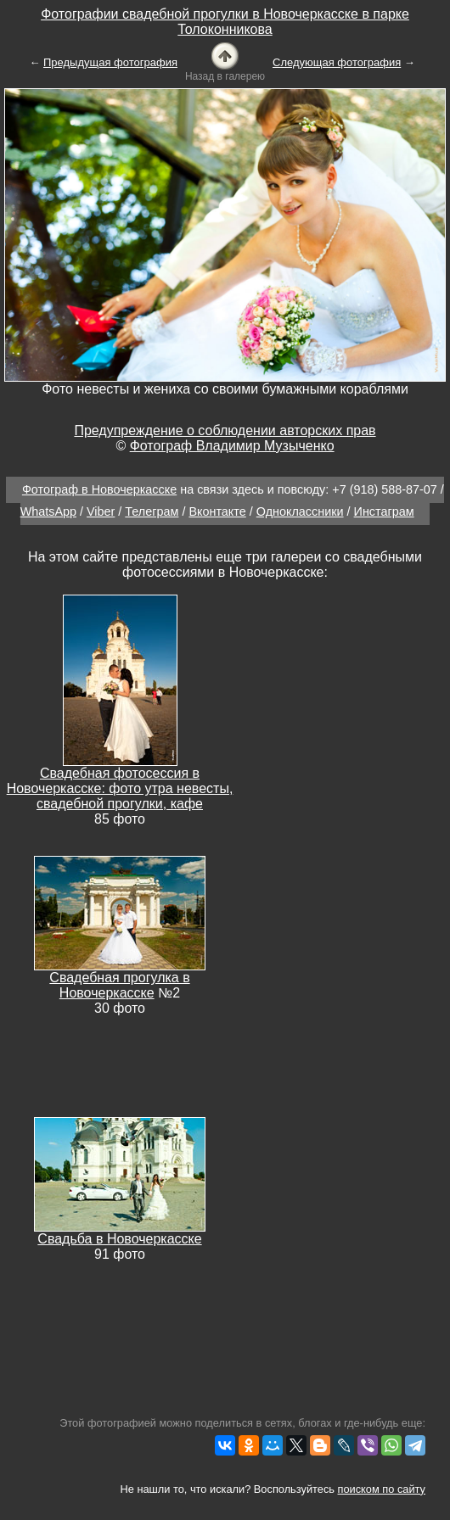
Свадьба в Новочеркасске (119, 1239)
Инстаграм (384, 511)
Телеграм (151, 511)
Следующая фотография (337, 62)
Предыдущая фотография (110, 62)
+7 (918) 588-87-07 (384, 489)
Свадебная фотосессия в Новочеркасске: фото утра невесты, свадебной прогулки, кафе (120, 788)
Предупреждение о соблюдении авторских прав (224, 430)
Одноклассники (300, 511)
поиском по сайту (381, 1489)
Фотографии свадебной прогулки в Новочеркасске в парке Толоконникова (225, 21)
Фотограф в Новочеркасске (99, 489)
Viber (101, 511)
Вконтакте (216, 511)
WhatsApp (48, 511)
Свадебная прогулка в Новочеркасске (119, 985)
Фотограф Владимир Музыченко (232, 446)
